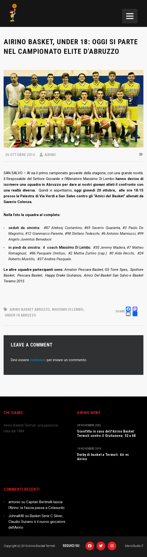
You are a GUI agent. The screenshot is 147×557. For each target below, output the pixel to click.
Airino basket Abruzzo (30, 309)
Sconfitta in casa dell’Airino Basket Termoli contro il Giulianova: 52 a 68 (106, 433)
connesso (38, 360)
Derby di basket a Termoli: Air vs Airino (103, 457)
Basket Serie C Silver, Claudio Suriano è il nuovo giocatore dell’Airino (36, 522)
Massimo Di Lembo (67, 309)
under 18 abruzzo (20, 315)
